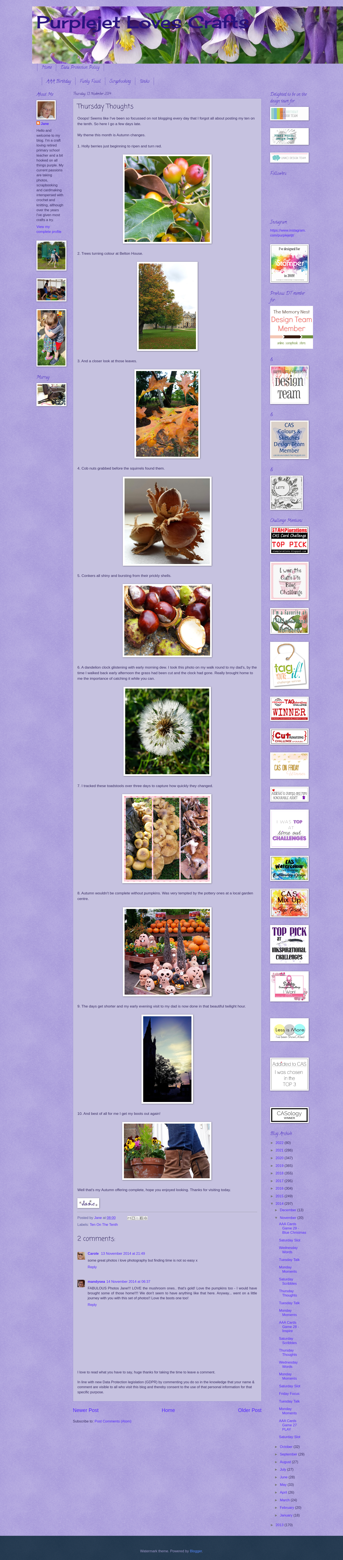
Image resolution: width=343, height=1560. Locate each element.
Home (47, 67)
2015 (280, 1196)
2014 (280, 1204)
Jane (45, 124)
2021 (280, 1150)
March (285, 1500)
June (284, 1477)
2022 (280, 1143)
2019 (280, 1166)
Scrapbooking (120, 81)
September (289, 1454)
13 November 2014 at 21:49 (123, 1254)
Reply (92, 1267)
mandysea (96, 1282)
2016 (280, 1188)
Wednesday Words (288, 1250)
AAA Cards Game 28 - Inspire (289, 1326)
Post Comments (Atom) (113, 1421)
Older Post (250, 1410)
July (283, 1469)
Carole (94, 1254)
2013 (280, 1525)
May (283, 1485)
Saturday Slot (289, 1240)
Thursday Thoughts (288, 1293)
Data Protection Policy (79, 67)
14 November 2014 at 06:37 (128, 1282)
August (286, 1462)
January (286, 1515)
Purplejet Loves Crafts (142, 21)
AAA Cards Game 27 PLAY (288, 1425)
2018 (280, 1173)
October (286, 1447)
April (284, 1492)
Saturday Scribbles (288, 1281)
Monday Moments (288, 1269)
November (288, 1218)
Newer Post (86, 1410)
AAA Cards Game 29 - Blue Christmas (292, 1228)
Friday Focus (289, 1394)
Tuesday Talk (289, 1260)
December (288, 1210)
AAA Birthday (58, 81)
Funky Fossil (90, 81)
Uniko (144, 81)
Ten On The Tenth (104, 1225)
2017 (280, 1181)
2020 (280, 1158)
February (287, 1508)
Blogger (196, 1551)
